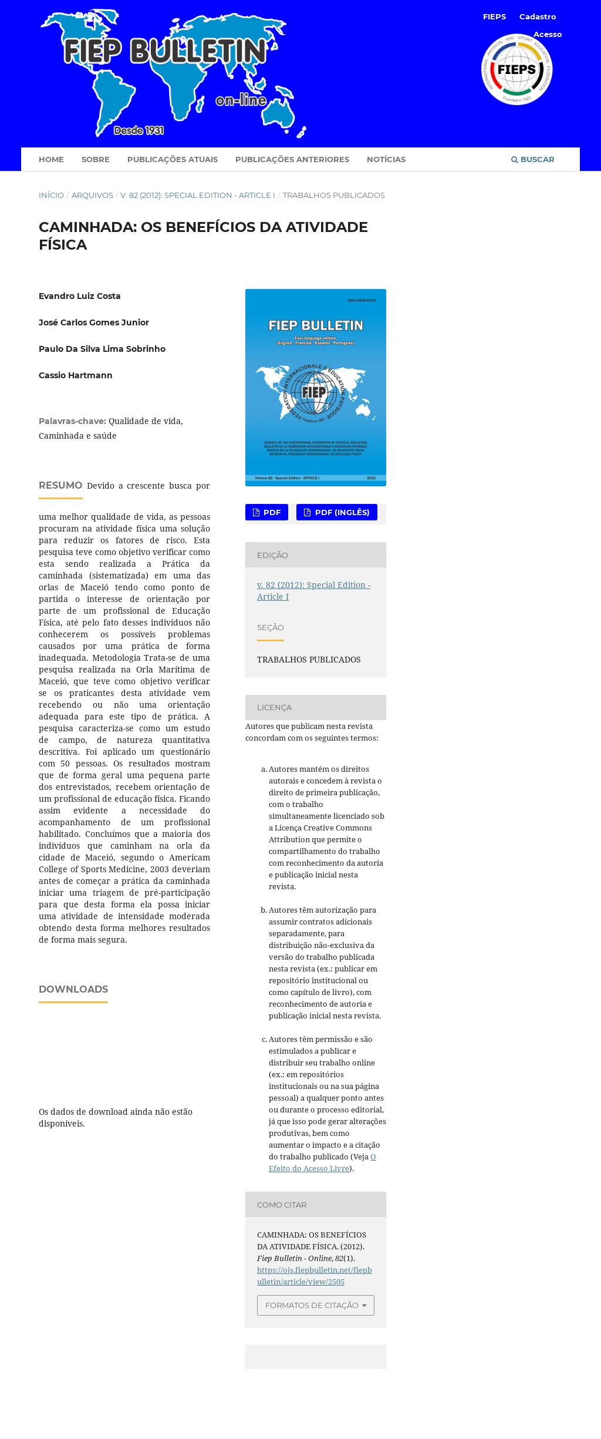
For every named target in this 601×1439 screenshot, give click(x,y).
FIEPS (494, 16)
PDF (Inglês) (341, 512)
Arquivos (92, 195)
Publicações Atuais (172, 159)
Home (51, 159)
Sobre (96, 159)
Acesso (548, 34)
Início (51, 195)
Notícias (386, 159)
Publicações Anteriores (292, 159)
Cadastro (537, 16)
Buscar (533, 159)
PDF (271, 512)
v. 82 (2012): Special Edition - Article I (197, 195)
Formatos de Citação (312, 1305)
